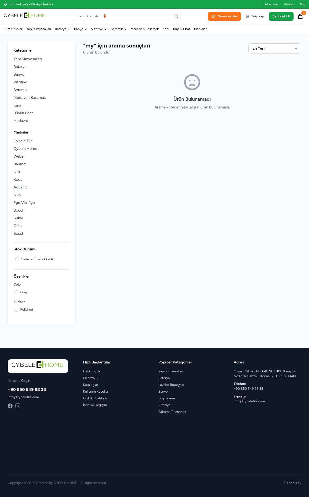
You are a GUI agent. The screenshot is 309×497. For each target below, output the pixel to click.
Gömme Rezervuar (172, 412)
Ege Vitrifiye (24, 202)
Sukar (18, 218)
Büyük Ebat (181, 29)
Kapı (166, 29)
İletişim (289, 4)
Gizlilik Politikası (95, 398)
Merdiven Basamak (145, 29)
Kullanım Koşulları (96, 392)
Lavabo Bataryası (171, 385)
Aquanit (20, 187)
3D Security (292, 483)
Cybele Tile (23, 141)
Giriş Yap (255, 16)
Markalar (200, 29)
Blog (302, 4)
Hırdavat (21, 120)
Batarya (62, 29)
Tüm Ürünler (13, 29)
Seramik (119, 29)
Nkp (17, 195)
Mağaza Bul (91, 378)
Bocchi (19, 210)
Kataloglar (90, 385)
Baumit (20, 164)
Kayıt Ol (281, 16)
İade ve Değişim (95, 405)
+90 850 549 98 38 (27, 389)
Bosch (19, 233)
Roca (18, 179)
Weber (19, 156)
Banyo (80, 29)
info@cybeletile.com (23, 397)
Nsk (17, 171)
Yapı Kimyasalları (38, 29)
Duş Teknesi (167, 398)
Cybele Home (25, 148)
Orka (18, 225)
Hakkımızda (271, 4)
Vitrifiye (99, 29)
